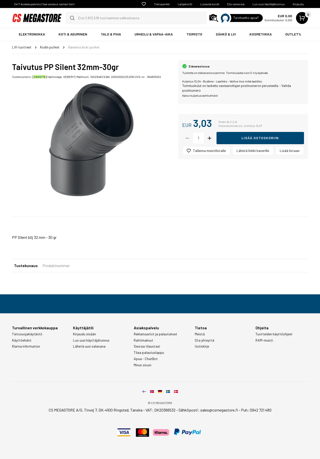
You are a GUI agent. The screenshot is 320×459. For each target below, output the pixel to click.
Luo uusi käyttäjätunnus (268, 4)
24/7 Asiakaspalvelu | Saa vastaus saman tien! (44, 4)
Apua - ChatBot (146, 359)
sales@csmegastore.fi (219, 410)
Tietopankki (162, 4)
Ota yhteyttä (204, 340)
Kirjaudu (298, 4)
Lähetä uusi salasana (89, 346)
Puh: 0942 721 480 (256, 410)
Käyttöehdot (22, 340)
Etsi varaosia (235, 4)
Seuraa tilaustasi (147, 346)
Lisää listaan (290, 150)
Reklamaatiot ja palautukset (155, 334)
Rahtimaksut (143, 340)
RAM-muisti (264, 340)
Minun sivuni (142, 365)
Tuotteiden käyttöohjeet (274, 334)
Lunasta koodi (209, 4)
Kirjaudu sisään (84, 334)
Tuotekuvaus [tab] (26, 265)
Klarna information (26, 346)
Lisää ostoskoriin (260, 138)
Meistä (200, 334)
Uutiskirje (202, 346)
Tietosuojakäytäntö (27, 334)
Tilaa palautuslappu (149, 353)
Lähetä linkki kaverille (252, 150)
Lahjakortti (185, 4)
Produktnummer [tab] (56, 265)
